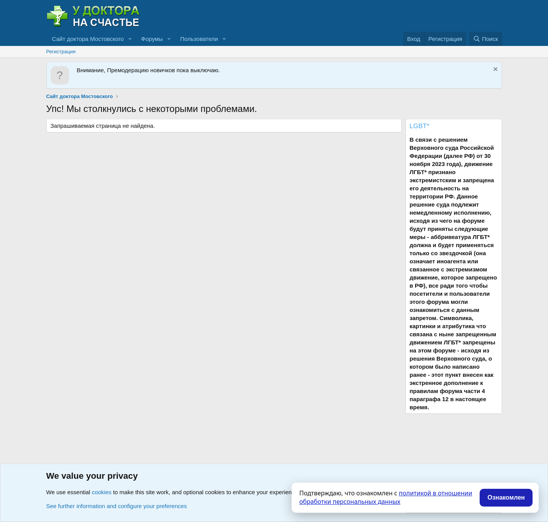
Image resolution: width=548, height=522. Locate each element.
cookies (102, 492)
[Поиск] (485, 39)
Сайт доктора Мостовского (88, 39)
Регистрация (61, 51)
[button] (129, 39)
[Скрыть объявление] (494, 70)
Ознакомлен (506, 497)
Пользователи (199, 39)
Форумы (152, 39)
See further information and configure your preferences (116, 506)
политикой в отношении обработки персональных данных (385, 497)
